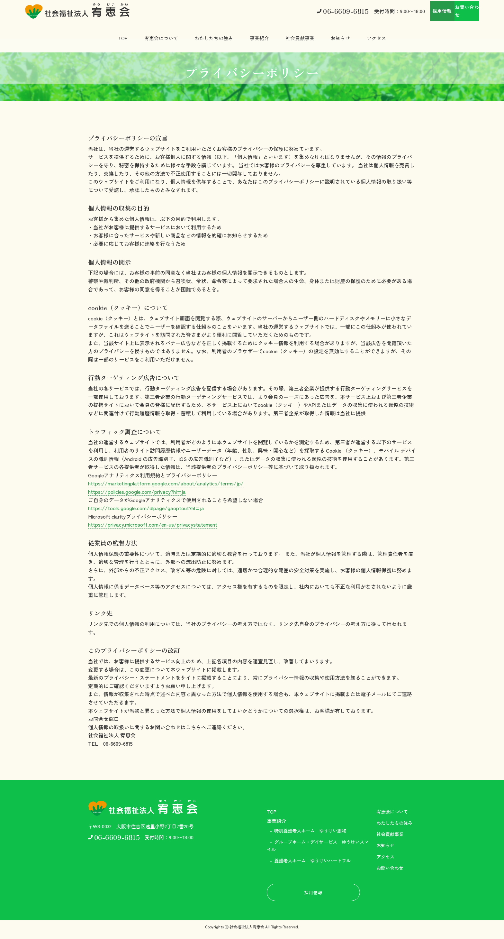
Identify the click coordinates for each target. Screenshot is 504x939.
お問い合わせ (453, 9)
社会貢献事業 (303, 35)
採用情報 (403, 9)
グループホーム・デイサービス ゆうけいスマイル (316, 846)
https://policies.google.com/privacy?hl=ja (137, 491)
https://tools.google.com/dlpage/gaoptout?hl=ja (146, 508)
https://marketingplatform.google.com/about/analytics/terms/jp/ (166, 483)
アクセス (385, 35)
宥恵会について (155, 35)
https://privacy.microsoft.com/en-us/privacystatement (152, 524)
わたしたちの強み (211, 35)
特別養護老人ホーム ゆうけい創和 (313, 830)
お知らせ (346, 35)
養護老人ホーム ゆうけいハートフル (315, 861)
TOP (114, 35)
